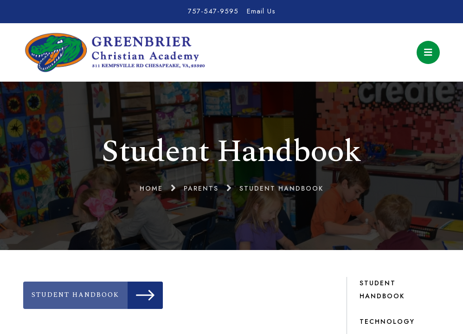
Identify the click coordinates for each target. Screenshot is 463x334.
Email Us (261, 11)
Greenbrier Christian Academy (114, 52)
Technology (387, 321)
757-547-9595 (213, 11)
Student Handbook (97, 295)
